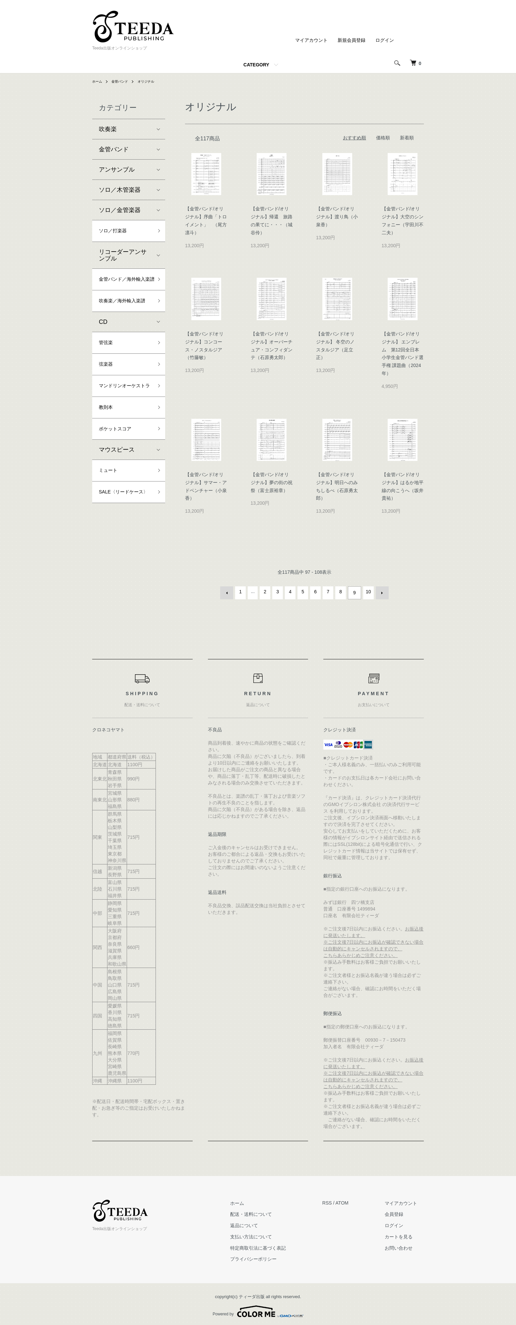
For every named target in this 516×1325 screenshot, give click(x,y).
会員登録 (400, 1212)
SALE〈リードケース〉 (124, 548)
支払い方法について (270, 1234)
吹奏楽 (108, 129)
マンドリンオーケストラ (123, 423)
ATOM (355, 1200)
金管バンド (123, 81)
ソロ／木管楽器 (120, 189)
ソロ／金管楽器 (120, 210)
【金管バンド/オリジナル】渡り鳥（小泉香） (337, 216)
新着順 (407, 137)
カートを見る (405, 1234)
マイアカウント (311, 40)
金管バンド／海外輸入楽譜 (123, 287)
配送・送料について (270, 1212)
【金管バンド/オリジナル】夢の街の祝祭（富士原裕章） (271, 482)
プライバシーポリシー (273, 1256)
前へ (229, 591)
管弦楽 (108, 370)
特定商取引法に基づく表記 (277, 1245)
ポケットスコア (120, 476)
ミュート (111, 520)
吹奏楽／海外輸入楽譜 (123, 321)
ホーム (98, 81)
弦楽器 (108, 394)
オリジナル (153, 81)
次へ (379, 591)
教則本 (108, 452)
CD (103, 348)
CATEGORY (256, 64)
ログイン (384, 40)
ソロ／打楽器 (117, 232)
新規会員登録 (351, 40)
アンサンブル (117, 169)
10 (367, 591)
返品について (264, 1222)
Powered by (258, 1309)
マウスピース (117, 498)
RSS (340, 1200)
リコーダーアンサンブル (123, 257)
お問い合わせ (405, 1245)
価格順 (383, 137)
